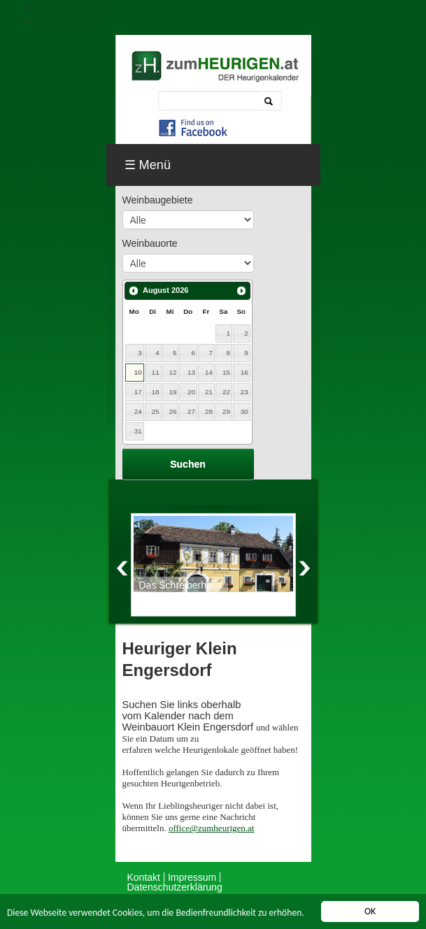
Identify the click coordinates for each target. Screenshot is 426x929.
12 (173, 372)
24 (138, 411)
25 (155, 411)
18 (155, 392)
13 (191, 372)
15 (226, 372)
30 (244, 411)
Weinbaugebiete (157, 200)
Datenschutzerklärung (174, 887)
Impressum (192, 877)
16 (244, 372)
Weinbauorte (150, 243)
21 (209, 392)
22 (226, 392)
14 (209, 372)
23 (244, 392)
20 (191, 392)
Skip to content (69, 21)
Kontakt (143, 877)
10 (138, 372)
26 (173, 411)
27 (191, 411)
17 (138, 392)
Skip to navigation (76, 7)
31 (138, 431)
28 (209, 411)
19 (173, 392)
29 (226, 411)
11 (155, 372)
